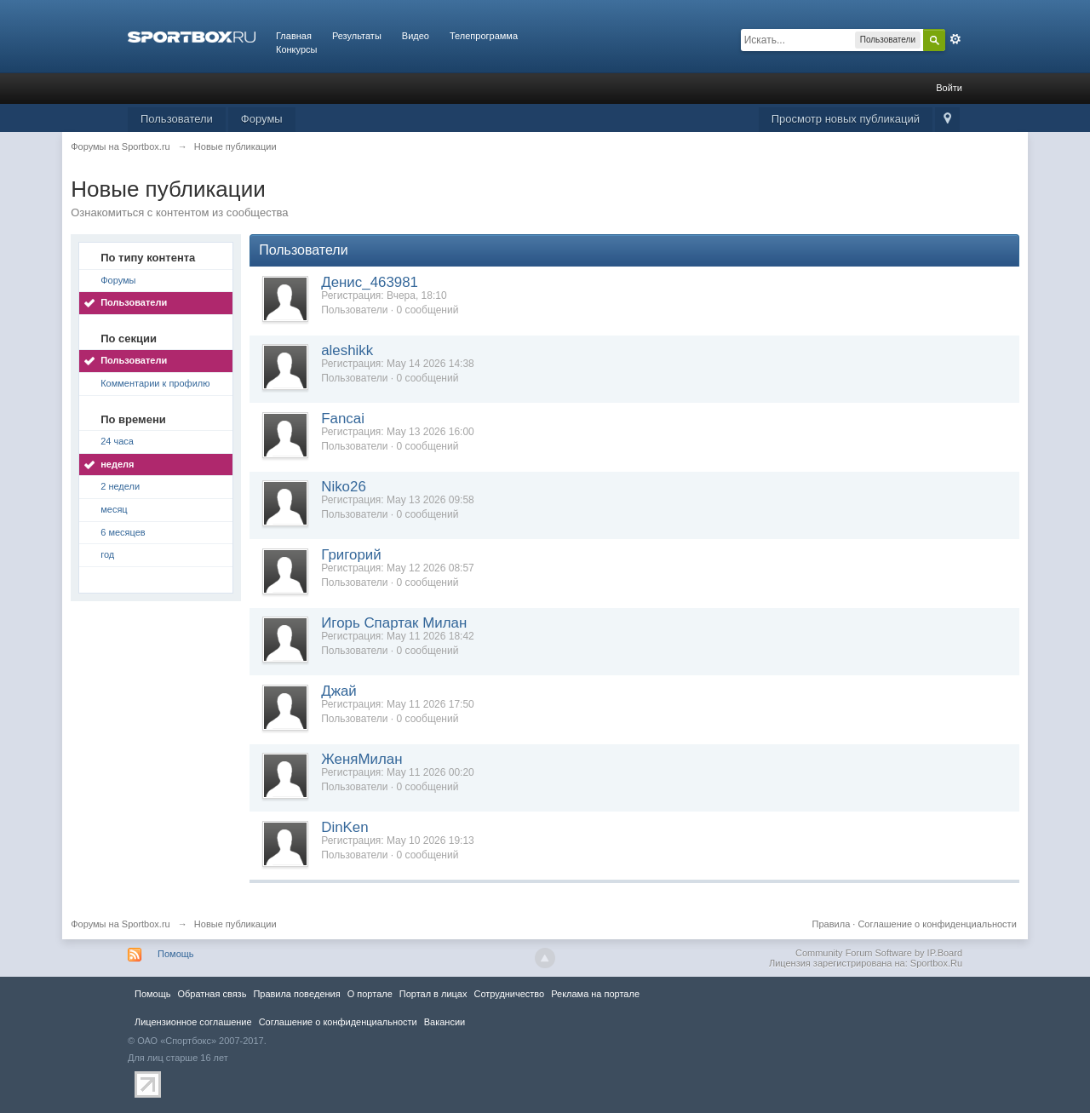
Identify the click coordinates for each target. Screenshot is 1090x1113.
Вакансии (444, 1022)
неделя (117, 464)
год (107, 554)
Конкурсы (296, 49)
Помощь (176, 954)
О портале (370, 994)
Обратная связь (211, 994)
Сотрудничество (508, 994)
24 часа (117, 441)
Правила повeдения (296, 994)
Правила (831, 924)
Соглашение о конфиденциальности (937, 924)
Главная (294, 36)
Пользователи (177, 118)
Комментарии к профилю (154, 383)
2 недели (120, 486)
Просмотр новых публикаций (846, 118)
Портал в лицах (433, 994)
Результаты (357, 36)
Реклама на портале (595, 994)
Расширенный (955, 39)
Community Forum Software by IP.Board (878, 953)
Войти (949, 88)
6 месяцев (122, 532)
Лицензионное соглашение (193, 1022)
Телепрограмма (484, 36)
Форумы (262, 118)
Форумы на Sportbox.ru (120, 924)
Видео (415, 36)
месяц (113, 509)
